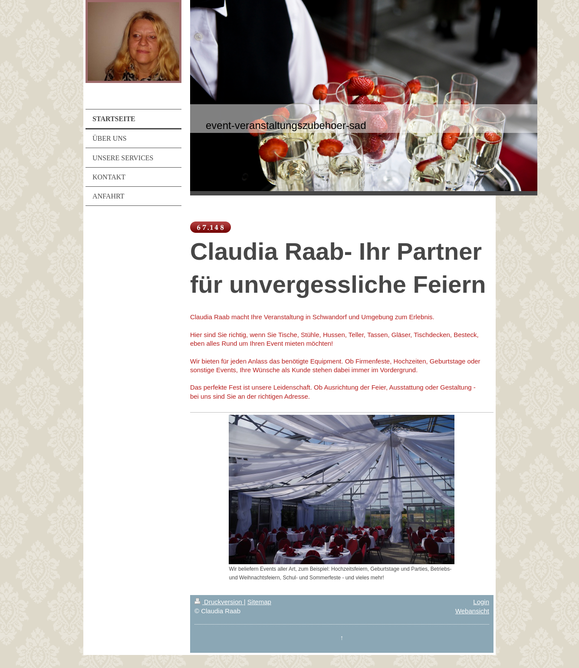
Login (481, 601)
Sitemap (259, 601)
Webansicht (472, 611)
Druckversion (219, 601)
